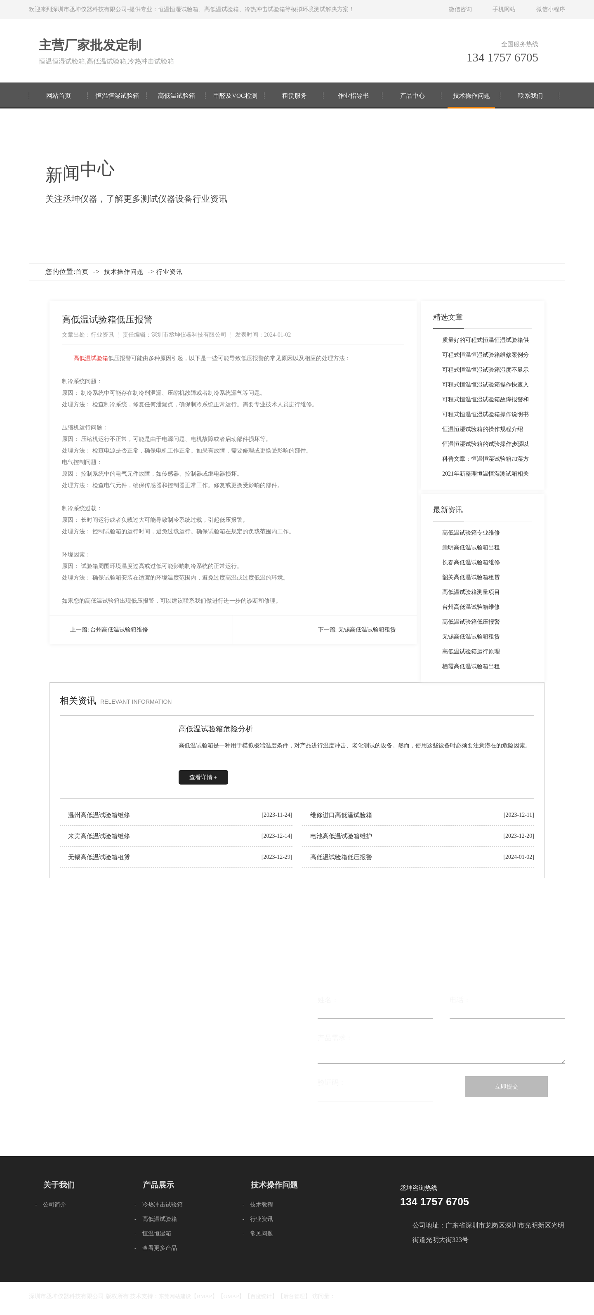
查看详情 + (203, 777)
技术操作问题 (471, 95)
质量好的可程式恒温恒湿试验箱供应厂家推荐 (485, 342)
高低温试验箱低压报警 (471, 622)
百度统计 (261, 1296)
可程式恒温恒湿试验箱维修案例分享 (485, 357)
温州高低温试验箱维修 (99, 815)
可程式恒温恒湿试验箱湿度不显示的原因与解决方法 (485, 372)
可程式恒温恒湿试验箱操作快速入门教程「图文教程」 (485, 387)
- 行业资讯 (258, 1219)
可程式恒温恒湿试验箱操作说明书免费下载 (485, 416)
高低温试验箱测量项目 (471, 592)
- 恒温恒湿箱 (152, 1233)
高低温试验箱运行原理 (471, 651)
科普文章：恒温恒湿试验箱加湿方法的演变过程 (485, 461)
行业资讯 (169, 272)
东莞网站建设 (175, 1296)
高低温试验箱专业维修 (471, 533)
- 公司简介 (50, 1205)
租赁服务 (294, 95)
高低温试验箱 (176, 95)
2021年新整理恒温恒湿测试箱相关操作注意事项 (485, 476)
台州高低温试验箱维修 (119, 630)
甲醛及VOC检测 (235, 95)
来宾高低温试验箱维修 (99, 836)
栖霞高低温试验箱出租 (471, 666)
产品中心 (412, 95)
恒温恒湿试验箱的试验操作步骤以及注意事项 (485, 446)
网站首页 (58, 95)
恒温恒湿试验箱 (117, 95)
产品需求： (441, 1044)
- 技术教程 (258, 1205)
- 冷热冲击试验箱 (158, 1205)
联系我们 (530, 95)
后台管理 (294, 1296)
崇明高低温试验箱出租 (471, 547)
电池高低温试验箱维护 (341, 836)
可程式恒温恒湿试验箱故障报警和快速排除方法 (485, 401)
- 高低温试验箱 (155, 1219)
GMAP (231, 1296)
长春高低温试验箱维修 (471, 562)
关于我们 (59, 1185)
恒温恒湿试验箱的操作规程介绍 (482, 429)
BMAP (204, 1296)
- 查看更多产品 (155, 1248)
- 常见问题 (258, 1233)
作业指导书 (353, 95)
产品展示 (158, 1185)
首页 (82, 272)
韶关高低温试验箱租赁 (471, 577)
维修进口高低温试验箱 (341, 815)
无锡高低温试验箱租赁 (367, 630)
